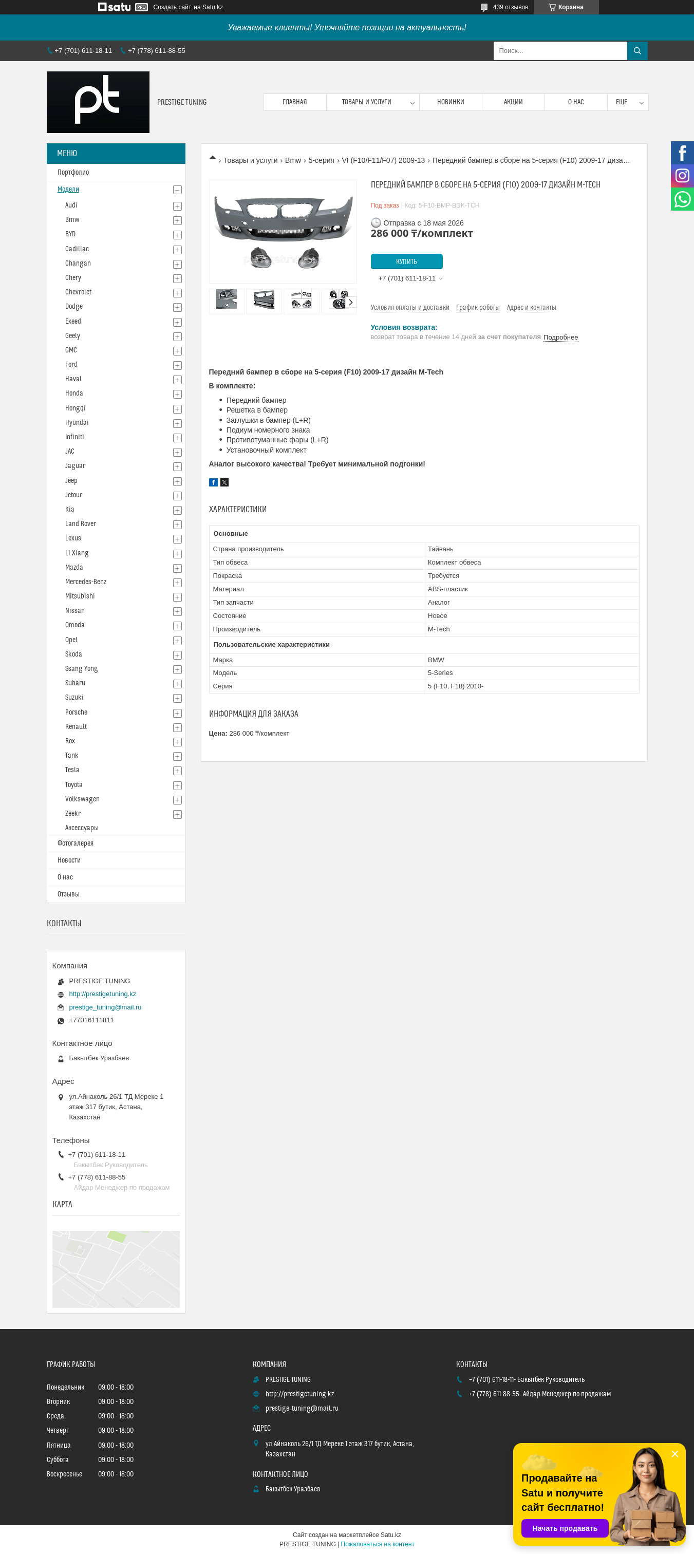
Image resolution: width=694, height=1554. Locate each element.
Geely (72, 336)
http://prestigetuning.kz (103, 994)
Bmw (293, 160)
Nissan (75, 611)
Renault (76, 727)
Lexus (73, 538)
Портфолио (73, 172)
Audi (71, 205)
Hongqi (75, 408)
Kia (69, 509)
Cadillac (77, 249)
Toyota (74, 785)
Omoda (75, 625)
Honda (74, 393)
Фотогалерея (75, 843)
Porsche (76, 712)
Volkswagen (82, 799)
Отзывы (69, 894)
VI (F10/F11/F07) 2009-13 (383, 160)
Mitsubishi (80, 596)
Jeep (71, 481)
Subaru (75, 683)
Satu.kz (391, 1535)
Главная (295, 102)
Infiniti (74, 437)
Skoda (73, 654)
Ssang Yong (81, 669)
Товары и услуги (366, 102)
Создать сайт (173, 7)
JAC (69, 451)
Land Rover (80, 524)
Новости (69, 860)
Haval (73, 379)
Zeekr (73, 814)
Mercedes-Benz (85, 582)
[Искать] (637, 51)
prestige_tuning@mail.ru (105, 1007)
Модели (68, 189)
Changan (78, 263)
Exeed (73, 321)
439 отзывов (511, 7)
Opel (71, 640)
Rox (70, 741)
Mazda (74, 568)
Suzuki (74, 698)
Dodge (74, 307)
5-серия (321, 160)
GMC (71, 350)
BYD (70, 234)
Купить (406, 262)
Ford (71, 365)
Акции (513, 102)
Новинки (450, 102)
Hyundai (77, 423)
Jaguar (75, 466)
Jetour (73, 495)
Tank (72, 756)
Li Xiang (77, 553)
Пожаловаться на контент (378, 1544)
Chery (73, 278)
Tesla (72, 770)
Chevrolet (78, 292)
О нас (576, 102)
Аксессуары (82, 828)
